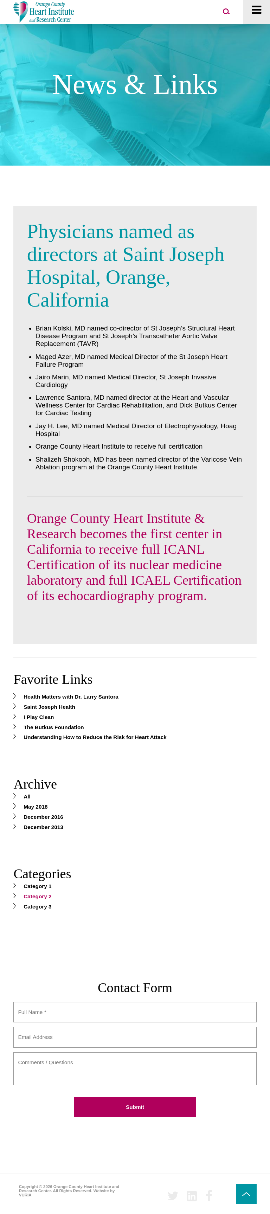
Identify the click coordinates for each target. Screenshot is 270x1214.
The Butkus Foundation (54, 727)
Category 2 (37, 896)
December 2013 (43, 827)
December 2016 (43, 817)
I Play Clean (39, 717)
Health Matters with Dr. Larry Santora (71, 697)
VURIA (25, 1195)
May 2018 (35, 807)
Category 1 (37, 886)
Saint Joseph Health (49, 707)
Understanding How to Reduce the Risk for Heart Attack (95, 737)
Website (101, 1191)
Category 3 (37, 907)
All (27, 796)
